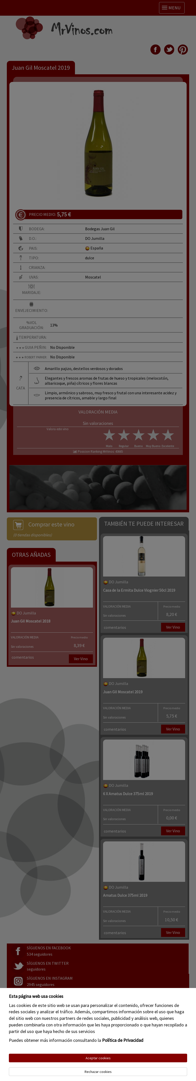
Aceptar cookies (98, 1058)
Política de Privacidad (122, 1040)
